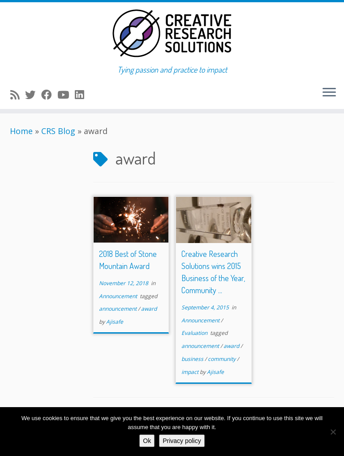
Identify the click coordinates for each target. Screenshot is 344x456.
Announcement (118, 296)
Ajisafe (114, 322)
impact (190, 372)
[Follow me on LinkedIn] (82, 94)
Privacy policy (182, 440)
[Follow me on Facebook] (49, 94)
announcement (118, 309)
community (222, 359)
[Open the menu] (329, 93)
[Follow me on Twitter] (33, 94)
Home (21, 131)
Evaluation (195, 333)
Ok (147, 440)
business (193, 359)
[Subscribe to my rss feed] (17, 94)
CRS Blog (58, 131)
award (149, 309)
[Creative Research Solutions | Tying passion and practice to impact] (172, 34)
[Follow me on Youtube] (66, 94)
